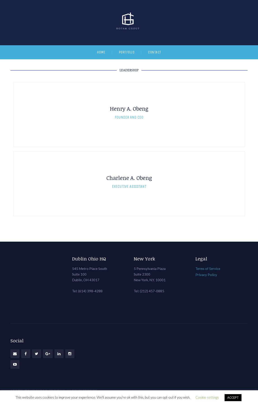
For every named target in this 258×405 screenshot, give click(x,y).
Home (101, 52)
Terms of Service (207, 269)
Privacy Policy (206, 275)
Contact (154, 52)
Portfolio (127, 52)
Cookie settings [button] (207, 397)
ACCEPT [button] (233, 397)
